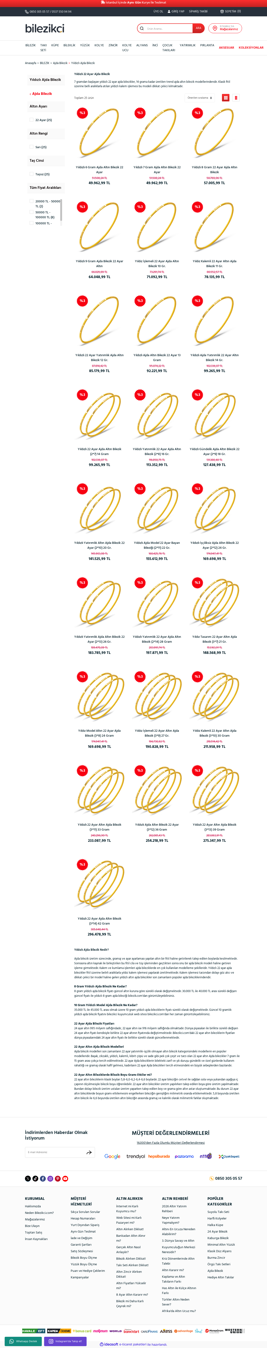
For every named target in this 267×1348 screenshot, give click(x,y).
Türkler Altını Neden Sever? (176, 1302)
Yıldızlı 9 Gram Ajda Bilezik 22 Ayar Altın (99, 264)
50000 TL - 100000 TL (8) (44, 215)
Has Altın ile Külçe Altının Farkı (179, 1291)
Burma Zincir (216, 1258)
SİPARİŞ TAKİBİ (198, 11)
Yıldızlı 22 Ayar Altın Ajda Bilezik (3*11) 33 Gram (99, 827)
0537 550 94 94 (61, 11)
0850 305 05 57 (39, 11)
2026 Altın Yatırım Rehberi (174, 1209)
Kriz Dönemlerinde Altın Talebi (178, 1261)
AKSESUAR (226, 47)
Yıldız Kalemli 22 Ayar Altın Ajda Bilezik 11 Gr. (214, 264)
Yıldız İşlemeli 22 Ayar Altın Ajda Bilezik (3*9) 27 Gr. (157, 733)
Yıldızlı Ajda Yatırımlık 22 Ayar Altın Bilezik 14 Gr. (214, 358)
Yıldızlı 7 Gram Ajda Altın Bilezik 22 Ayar (157, 170)
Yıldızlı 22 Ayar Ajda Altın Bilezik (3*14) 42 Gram (99, 921)
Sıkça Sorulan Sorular (85, 1212)
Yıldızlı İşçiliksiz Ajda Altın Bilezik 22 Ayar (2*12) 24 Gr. (214, 545)
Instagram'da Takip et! (65, 1341)
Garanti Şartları (81, 1245)
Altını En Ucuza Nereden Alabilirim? (178, 1232)
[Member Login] (176, 11)
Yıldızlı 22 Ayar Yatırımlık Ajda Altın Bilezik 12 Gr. (99, 358)
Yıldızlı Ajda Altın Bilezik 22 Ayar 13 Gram (157, 358)
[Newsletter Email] (60, 1152)
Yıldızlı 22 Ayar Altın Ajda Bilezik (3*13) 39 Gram (214, 827)
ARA (198, 28)
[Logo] (45, 28)
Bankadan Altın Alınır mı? (130, 1238)
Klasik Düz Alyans (219, 1251)
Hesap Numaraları (83, 1218)
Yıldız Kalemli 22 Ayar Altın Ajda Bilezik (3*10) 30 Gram (214, 733)
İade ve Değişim (81, 1238)
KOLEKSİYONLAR (251, 47)
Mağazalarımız (35, 1219)
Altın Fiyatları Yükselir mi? (131, 1286)
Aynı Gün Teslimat (83, 1231)
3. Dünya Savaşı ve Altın (178, 1241)
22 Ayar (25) (43, 120)
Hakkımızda (33, 1206)
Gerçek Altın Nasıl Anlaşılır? (128, 1250)
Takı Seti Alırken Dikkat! (132, 1265)
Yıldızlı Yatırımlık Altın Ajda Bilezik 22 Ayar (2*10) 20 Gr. (99, 545)
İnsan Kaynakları (36, 1239)
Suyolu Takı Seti (218, 1212)
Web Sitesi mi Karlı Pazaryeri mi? (128, 1220)
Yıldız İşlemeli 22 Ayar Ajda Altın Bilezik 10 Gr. (157, 264)
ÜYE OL (158, 11)
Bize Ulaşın (32, 1226)
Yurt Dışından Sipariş (85, 1225)
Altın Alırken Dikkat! (130, 1229)
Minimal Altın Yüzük (221, 1245)
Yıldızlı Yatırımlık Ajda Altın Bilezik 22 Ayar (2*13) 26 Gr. (99, 639)
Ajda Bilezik (215, 1271)
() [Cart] (230, 11)
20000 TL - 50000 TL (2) (47, 204)
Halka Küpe (215, 1225)
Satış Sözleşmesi (82, 1251)
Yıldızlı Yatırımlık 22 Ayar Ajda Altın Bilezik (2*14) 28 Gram (157, 639)
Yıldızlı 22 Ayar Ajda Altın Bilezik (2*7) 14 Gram (99, 452)
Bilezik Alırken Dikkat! (131, 1259)
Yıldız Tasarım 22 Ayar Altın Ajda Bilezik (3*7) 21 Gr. (214, 639)
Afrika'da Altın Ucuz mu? (179, 1311)
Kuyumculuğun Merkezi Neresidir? (178, 1250)
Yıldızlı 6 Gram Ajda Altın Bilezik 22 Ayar (99, 170)
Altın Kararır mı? (173, 1270)
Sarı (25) (40, 147)
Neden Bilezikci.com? (39, 1213)
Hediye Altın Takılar (220, 1277)
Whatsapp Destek (23, 1341)
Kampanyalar (80, 1277)
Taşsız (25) (42, 174)
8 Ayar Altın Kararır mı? (132, 1295)
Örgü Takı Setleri (218, 1264)
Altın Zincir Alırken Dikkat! (129, 1274)
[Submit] (89, 1152)
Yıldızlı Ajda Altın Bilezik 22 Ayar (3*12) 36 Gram (157, 827)
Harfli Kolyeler (217, 1218)
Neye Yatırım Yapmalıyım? (170, 1220)
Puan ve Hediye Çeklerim (88, 1271)
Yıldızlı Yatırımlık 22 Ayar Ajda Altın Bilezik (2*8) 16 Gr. (157, 452)
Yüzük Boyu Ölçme (84, 1264)
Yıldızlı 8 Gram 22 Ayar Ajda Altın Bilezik (214, 170)
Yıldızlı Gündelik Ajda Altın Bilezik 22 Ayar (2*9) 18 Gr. (214, 452)
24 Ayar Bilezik (217, 1231)
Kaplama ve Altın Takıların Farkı (173, 1279)
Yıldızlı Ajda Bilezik (83, 63)
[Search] (171, 28)
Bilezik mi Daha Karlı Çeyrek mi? (130, 1304)
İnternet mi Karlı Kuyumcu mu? (127, 1209)
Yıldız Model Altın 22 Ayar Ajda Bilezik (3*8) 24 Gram (99, 733)
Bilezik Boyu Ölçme (84, 1258)
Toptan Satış (33, 1232)
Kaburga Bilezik (218, 1238)
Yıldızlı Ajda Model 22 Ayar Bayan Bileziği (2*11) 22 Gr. (157, 545)
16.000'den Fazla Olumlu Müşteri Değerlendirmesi (171, 1143)
